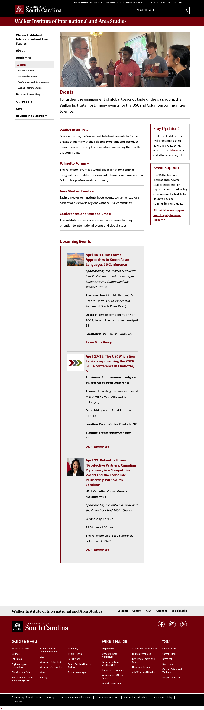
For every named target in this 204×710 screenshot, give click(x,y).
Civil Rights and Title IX (135, 698)
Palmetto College (77, 672)
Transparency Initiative (107, 698)
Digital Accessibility (162, 698)
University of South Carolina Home (38, 9)
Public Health (75, 654)
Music (43, 672)
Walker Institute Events (30, 88)
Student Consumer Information (75, 698)
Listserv (173, 150)
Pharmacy (73, 649)
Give (189, 3)
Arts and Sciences (20, 649)
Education (17, 659)
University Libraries (141, 667)
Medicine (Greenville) (51, 667)
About (20, 50)
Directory (172, 3)
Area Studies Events (28, 77)
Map (163, 3)
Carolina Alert (169, 649)
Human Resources (141, 654)
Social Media (179, 611)
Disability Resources (112, 684)
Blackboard (167, 664)
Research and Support (31, 94)
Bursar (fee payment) (113, 670)
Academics (23, 57)
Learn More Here (98, 342)
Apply (181, 3)
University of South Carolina (28, 698)
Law (42, 657)
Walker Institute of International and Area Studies (32, 39)
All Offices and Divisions (144, 672)
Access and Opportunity (144, 649)
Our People (24, 101)
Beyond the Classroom (31, 115)
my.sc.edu (167, 659)
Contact (136, 611)
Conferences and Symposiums (33, 82)
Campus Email (169, 654)
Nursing (43, 678)
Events (21, 65)
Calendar (154, 3)
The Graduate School (22, 672)
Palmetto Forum (26, 71)
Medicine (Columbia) (50, 662)
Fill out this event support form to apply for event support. (168, 215)
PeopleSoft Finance (172, 678)
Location (122, 611)
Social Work (74, 659)
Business (16, 654)
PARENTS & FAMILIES (134, 3)
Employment (108, 649)
